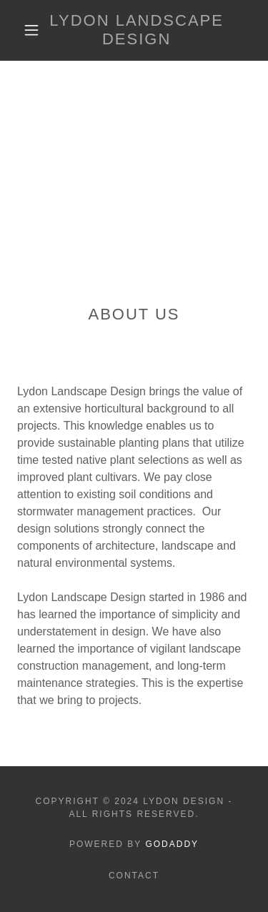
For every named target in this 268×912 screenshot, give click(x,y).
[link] (136, 30)
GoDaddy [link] (172, 844)
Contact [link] (134, 876)
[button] (31, 30)
